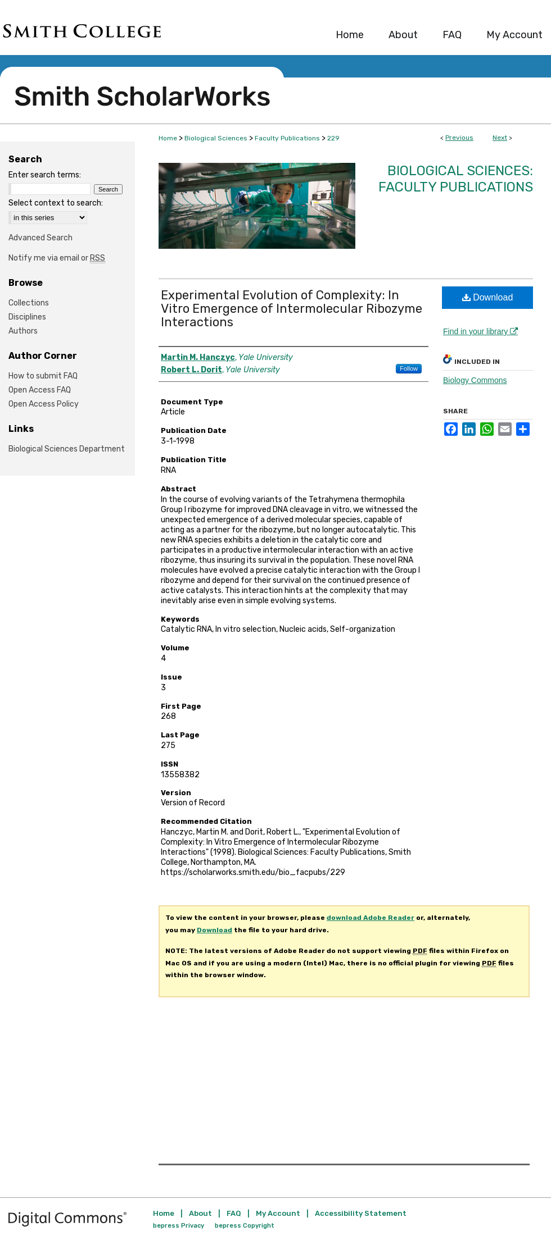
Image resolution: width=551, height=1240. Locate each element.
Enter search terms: (44, 175)
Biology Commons (475, 380)
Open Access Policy (43, 404)
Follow (409, 368)
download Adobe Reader (370, 918)
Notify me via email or (56, 258)
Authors (23, 331)
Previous (459, 138)
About (200, 1213)
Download (487, 297)
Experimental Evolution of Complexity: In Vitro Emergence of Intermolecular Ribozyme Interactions (291, 309)
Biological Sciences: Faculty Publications (455, 179)
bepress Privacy (178, 1225)
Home (168, 138)
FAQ (234, 1213)
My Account (278, 1213)
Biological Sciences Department (66, 449)
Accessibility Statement (361, 1213)
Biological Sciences (215, 138)
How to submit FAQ (43, 376)
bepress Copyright (244, 1225)
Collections (28, 303)
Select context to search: (55, 203)
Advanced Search (40, 238)
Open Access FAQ (39, 390)
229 (333, 138)
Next (500, 138)
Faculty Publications (287, 138)
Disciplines (27, 317)
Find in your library (480, 331)
